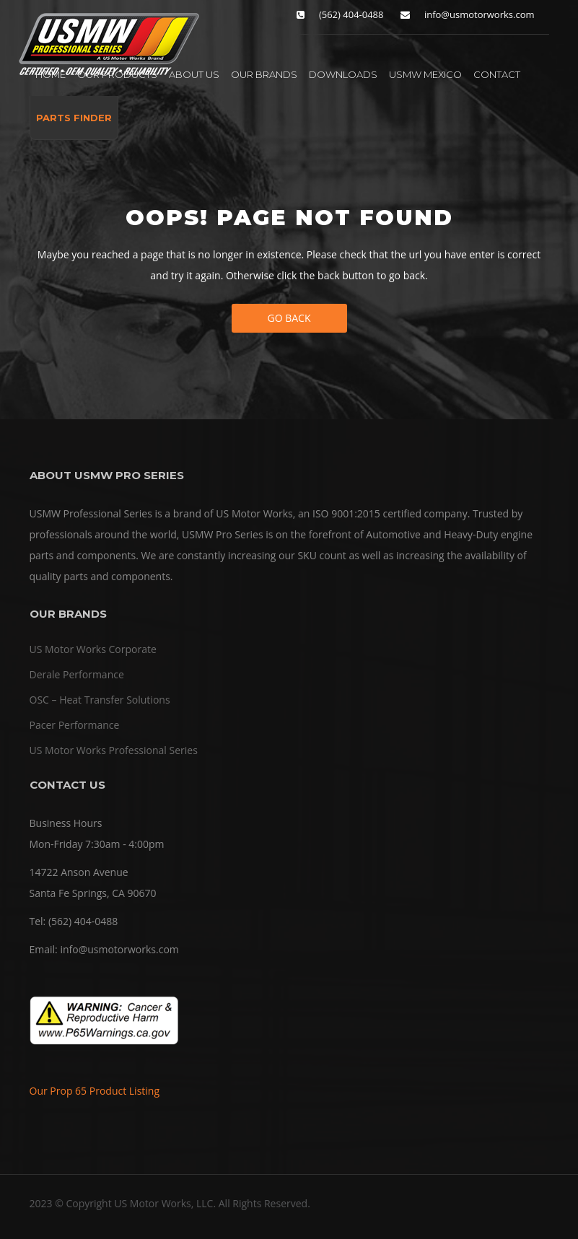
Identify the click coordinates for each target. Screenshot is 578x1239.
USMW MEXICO (425, 74)
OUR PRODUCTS (117, 74)
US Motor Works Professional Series (114, 750)
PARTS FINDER (74, 117)
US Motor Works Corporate (93, 649)
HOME (50, 74)
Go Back (289, 318)
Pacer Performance (75, 725)
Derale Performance (77, 674)
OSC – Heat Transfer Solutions (100, 699)
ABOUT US (194, 74)
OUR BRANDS (264, 74)
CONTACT (496, 74)
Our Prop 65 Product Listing (95, 1091)
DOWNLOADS (343, 74)
